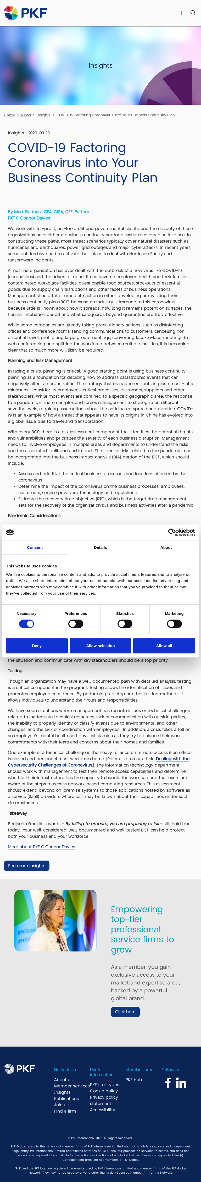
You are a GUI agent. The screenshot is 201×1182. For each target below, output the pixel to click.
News (26, 115)
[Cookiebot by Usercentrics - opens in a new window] (172, 532)
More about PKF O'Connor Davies (41, 847)
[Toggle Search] (193, 13)
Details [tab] (100, 547)
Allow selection (100, 645)
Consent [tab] (35, 547)
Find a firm (65, 1111)
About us (63, 1079)
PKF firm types (104, 1084)
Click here (125, 1012)
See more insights (26, 865)
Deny (37, 645)
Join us (61, 1105)
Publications (66, 1098)
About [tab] (166, 547)
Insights (44, 115)
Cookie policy (104, 1091)
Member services (72, 1086)
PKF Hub (134, 1079)
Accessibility (102, 1110)
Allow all (164, 645)
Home (9, 115)
